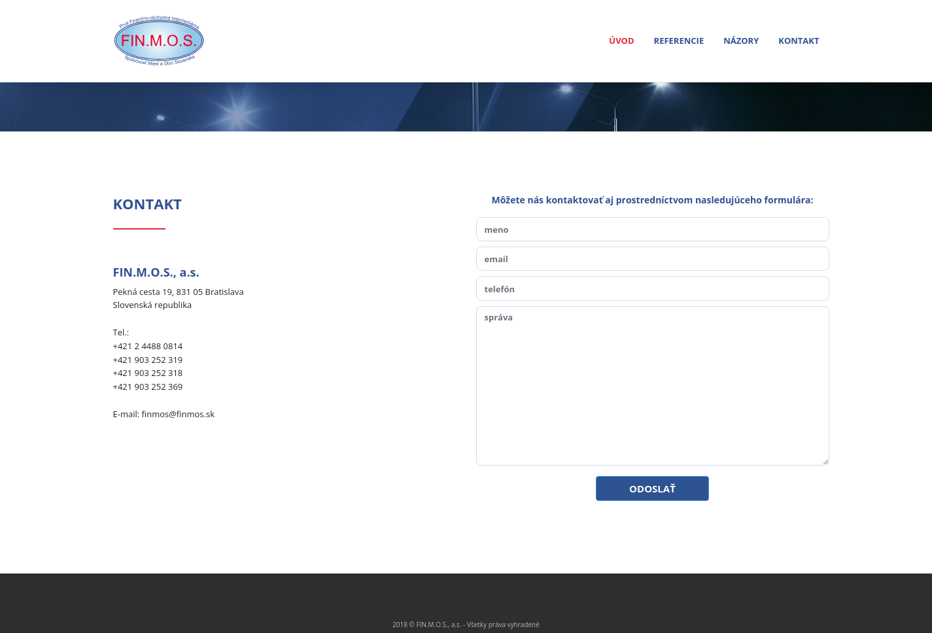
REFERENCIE (679, 40)
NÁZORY (741, 40)
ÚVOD (623, 40)
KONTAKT (798, 40)
